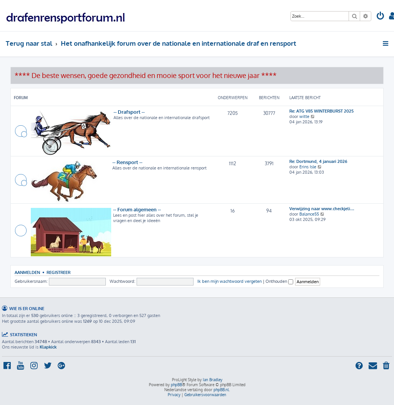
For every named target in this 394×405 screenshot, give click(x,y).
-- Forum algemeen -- (137, 209)
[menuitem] (380, 17)
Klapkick (48, 347)
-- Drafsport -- (129, 111)
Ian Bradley (212, 379)
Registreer (58, 272)
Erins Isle (307, 166)
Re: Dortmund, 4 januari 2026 (318, 161)
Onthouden (279, 281)
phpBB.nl (221, 389)
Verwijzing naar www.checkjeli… (321, 208)
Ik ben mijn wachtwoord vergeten (229, 281)
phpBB (176, 384)
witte (304, 116)
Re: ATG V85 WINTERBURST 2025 (321, 111)
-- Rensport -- (127, 162)
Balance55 (309, 214)
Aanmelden (27, 272)
